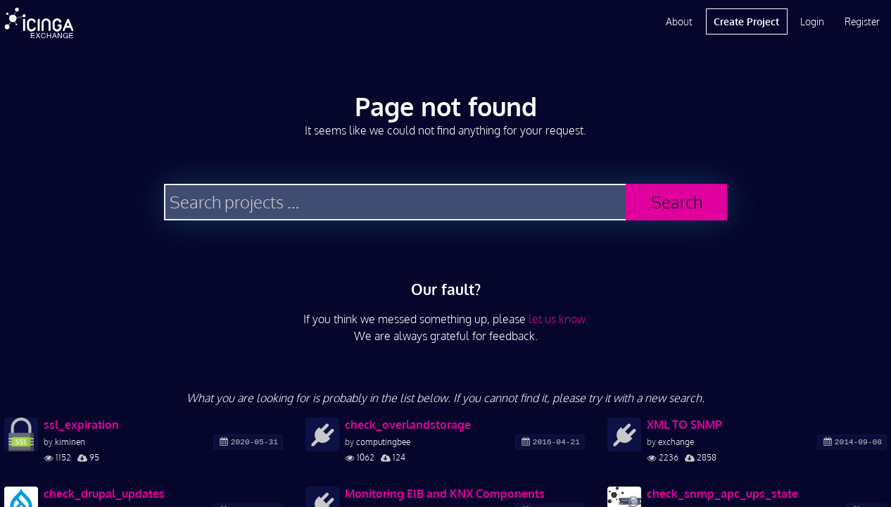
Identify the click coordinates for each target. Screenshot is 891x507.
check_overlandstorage (408, 425)
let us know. (558, 319)
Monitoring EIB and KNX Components (445, 494)
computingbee (383, 442)
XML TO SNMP (684, 425)
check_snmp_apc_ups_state (722, 494)
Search (676, 202)
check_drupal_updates (104, 494)
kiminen (70, 442)
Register (862, 21)
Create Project (746, 21)
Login (812, 21)
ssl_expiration (81, 425)
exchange (676, 442)
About (679, 21)
